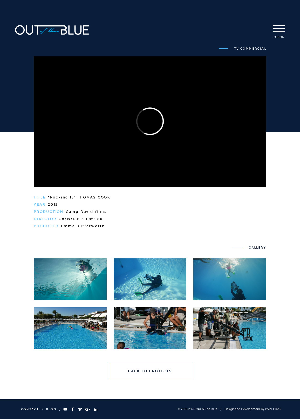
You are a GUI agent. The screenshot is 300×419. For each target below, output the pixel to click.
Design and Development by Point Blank (253, 409)
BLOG (51, 409)
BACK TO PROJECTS (150, 371)
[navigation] (279, 33)
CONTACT (30, 409)
